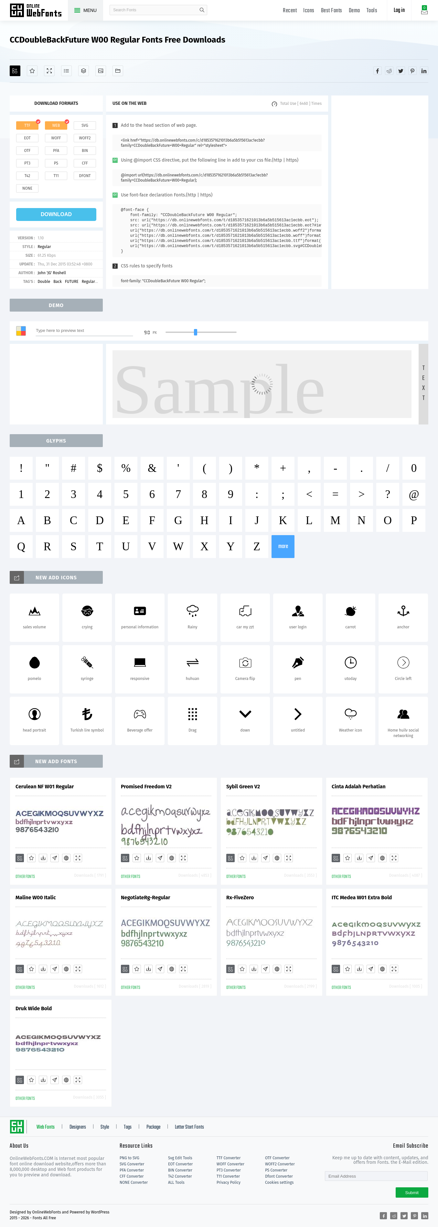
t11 (56, 176)
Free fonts (39, 11)
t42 (27, 176)
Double (43, 281)
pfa (56, 150)
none (27, 188)
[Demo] (49, 70)
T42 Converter (180, 1176)
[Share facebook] (377, 70)
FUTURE (72, 281)
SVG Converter (132, 1164)
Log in (399, 10)
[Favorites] (32, 70)
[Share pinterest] (412, 70)
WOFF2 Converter (280, 1164)
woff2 (85, 138)
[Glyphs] (66, 70)
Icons (309, 10)
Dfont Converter (279, 1176)
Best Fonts (331, 10)
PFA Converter (132, 1170)
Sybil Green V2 (243, 786)
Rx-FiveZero (240, 897)
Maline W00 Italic (36, 897)
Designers (77, 1127)
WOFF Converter (230, 1164)
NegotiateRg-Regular (145, 897)
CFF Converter (132, 1176)
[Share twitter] (401, 70)
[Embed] (66, 858)
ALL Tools (176, 1182)
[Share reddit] (389, 70)
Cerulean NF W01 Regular (45, 786)
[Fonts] (117, 70)
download (56, 214)
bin (85, 150)
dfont (85, 176)
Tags (128, 1127)
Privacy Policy (228, 1182)
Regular (44, 246)
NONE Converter (134, 1182)
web (56, 125)
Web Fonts (46, 1127)
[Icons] (100, 70)
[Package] (83, 70)
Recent (290, 10)
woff (56, 138)
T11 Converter (228, 1176)
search (202, 10)
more (283, 546)
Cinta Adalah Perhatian (359, 786)
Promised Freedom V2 (146, 786)
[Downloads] (43, 858)
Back (57, 281)
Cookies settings (279, 1182)
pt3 (27, 163)
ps (56, 163)
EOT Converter (180, 1164)
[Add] (15, 70)
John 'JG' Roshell (51, 273)
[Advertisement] (379, 192)
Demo (354, 10)
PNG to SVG (129, 1158)
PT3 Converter (229, 1170)
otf (27, 150)
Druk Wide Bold (34, 1008)
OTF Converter (277, 1158)
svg (84, 125)
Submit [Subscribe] (412, 1192)
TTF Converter (228, 1158)
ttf (27, 125)
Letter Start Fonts (189, 1127)
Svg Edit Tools (180, 1158)
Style (105, 1127)
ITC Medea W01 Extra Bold (362, 897)
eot (27, 138)
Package (153, 1127)
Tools (372, 10)
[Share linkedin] (424, 70)
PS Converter (276, 1170)
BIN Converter (180, 1170)
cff (85, 163)
